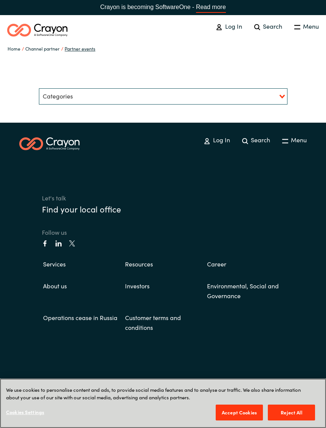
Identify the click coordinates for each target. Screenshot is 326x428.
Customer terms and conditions (153, 322)
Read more (211, 7)
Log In (229, 26)
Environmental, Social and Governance (243, 291)
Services (54, 264)
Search (268, 26)
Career (216, 264)
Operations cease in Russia (80, 317)
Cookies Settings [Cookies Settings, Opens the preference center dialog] (25, 412)
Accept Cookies (239, 412)
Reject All (291, 412)
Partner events (80, 48)
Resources (139, 264)
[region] (163, 403)
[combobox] (163, 96)
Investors (137, 286)
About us (55, 286)
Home (14, 48)
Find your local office (81, 209)
